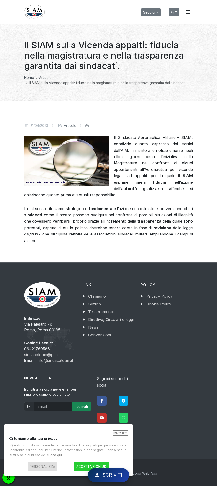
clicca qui (54, 455)
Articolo (70, 125)
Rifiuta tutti (120, 433)
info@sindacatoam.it (55, 360)
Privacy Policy (159, 296)
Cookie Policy (158, 304)
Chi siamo (97, 296)
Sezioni (94, 304)
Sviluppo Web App (142, 473)
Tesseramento (101, 311)
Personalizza (42, 466)
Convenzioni (99, 335)
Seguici (149, 12)
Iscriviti (81, 406)
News (93, 327)
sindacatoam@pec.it (42, 354)
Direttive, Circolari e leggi (111, 319)
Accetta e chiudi (91, 466)
